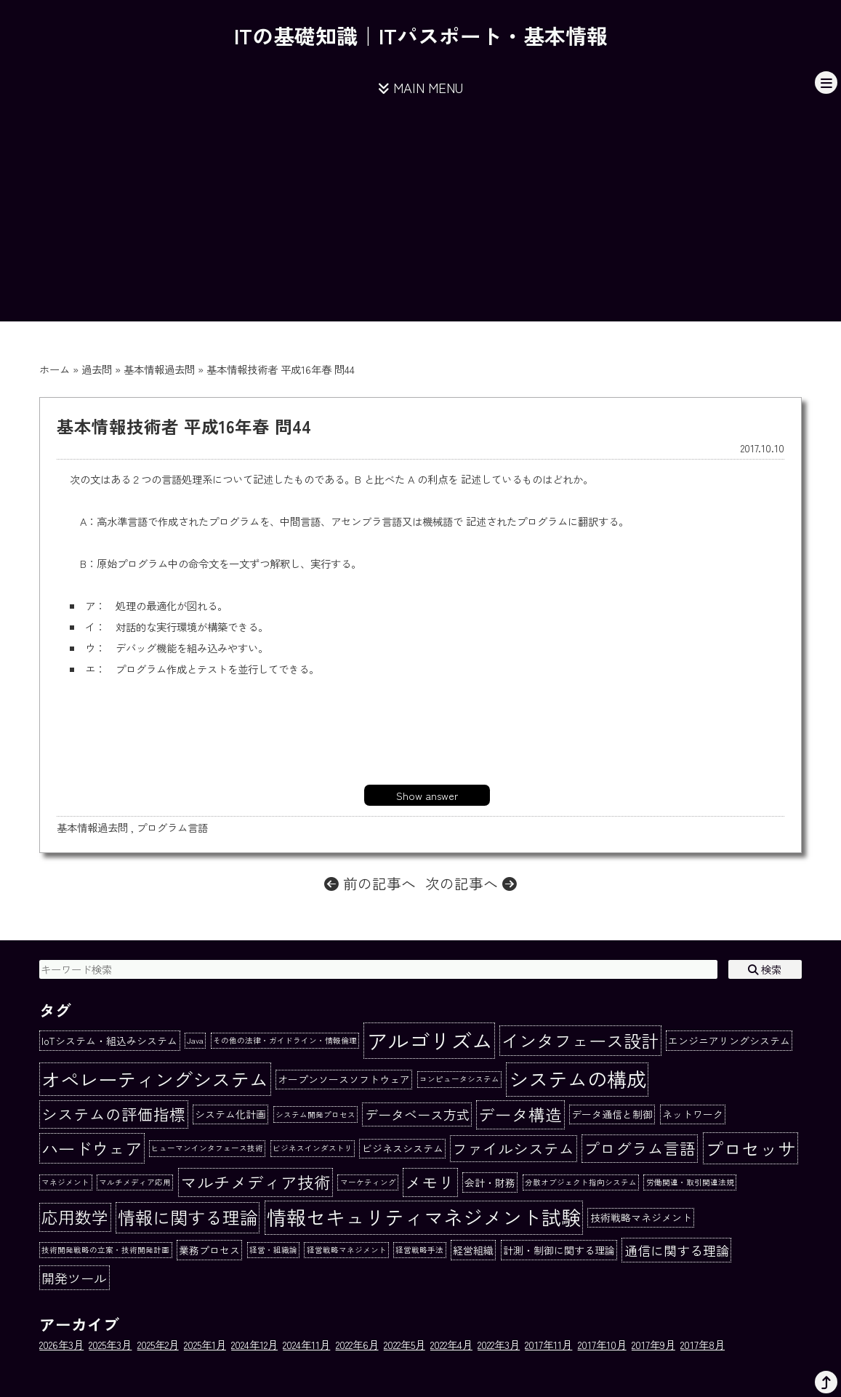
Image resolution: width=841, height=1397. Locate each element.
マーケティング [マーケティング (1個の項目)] (368, 1182)
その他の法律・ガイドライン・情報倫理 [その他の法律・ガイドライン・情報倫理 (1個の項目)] (285, 1040)
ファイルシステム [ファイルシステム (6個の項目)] (513, 1148)
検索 (764, 969)
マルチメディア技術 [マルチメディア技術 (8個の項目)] (255, 1181)
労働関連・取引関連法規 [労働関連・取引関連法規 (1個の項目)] (690, 1182)
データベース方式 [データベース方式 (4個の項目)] (417, 1114)
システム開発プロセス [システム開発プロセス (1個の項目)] (315, 1114)
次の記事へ (471, 883)
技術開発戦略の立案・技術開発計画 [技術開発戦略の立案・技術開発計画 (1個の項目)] (105, 1249)
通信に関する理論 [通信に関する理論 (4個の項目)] (676, 1250)
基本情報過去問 (159, 369)
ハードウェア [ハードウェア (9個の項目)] (91, 1148)
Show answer (427, 795)
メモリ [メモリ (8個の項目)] (430, 1181)
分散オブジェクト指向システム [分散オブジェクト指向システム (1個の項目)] (581, 1182)
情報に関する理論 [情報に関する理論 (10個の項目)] (187, 1217)
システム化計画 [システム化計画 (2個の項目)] (230, 1114)
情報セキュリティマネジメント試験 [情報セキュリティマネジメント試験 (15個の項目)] (424, 1217)
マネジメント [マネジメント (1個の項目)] (65, 1182)
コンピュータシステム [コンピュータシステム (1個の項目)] (459, 1078)
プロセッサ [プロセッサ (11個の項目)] (750, 1148)
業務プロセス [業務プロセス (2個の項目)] (209, 1250)
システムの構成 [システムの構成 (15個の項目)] (577, 1079)
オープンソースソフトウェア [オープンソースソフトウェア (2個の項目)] (344, 1079)
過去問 (96, 369)
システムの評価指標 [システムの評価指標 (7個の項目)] (113, 1113)
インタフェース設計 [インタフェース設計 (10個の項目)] (580, 1040)
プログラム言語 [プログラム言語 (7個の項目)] (640, 1148)
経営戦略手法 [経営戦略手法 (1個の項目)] (419, 1249)
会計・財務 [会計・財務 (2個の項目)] (489, 1182)
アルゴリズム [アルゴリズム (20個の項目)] (429, 1040)
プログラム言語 (172, 827)
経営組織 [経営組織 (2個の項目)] (473, 1250)
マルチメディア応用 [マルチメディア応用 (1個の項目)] (135, 1182)
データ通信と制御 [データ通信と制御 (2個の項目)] (612, 1114)
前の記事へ (370, 883)
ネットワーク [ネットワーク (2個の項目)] (692, 1114)
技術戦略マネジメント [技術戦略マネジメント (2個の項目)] (641, 1217)
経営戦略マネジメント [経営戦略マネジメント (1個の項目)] (347, 1249)
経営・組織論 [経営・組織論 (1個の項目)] (273, 1249)
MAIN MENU (420, 87)
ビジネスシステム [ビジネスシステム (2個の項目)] (402, 1148)
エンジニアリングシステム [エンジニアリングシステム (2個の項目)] (729, 1040)
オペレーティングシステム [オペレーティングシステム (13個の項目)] (154, 1079)
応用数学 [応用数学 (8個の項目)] (74, 1216)
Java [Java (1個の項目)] (195, 1040)
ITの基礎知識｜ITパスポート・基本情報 (421, 35)
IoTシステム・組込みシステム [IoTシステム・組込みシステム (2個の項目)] (109, 1040)
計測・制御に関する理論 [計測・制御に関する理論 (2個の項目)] (559, 1250)
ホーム (54, 369)
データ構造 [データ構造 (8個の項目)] (520, 1114)
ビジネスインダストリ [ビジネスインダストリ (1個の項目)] (313, 1147)
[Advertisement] (420, 219)
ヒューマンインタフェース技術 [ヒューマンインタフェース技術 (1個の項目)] (207, 1147)
